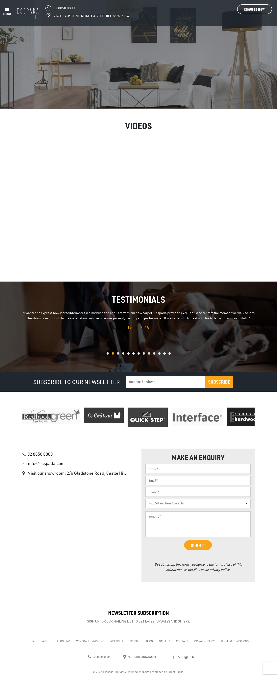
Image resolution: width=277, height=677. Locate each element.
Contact (182, 641)
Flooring (63, 641)
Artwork (116, 641)
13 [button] (174, 355)
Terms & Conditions (235, 641)
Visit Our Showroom (139, 657)
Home (32, 641)
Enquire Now (254, 9)
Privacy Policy (204, 641)
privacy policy (219, 569)
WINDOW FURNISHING (90, 641)
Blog (149, 641)
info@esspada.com (46, 463)
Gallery (164, 641)
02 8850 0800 (40, 454)
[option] (138, 320)
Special (134, 641)
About (46, 641)
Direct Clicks (175, 672)
